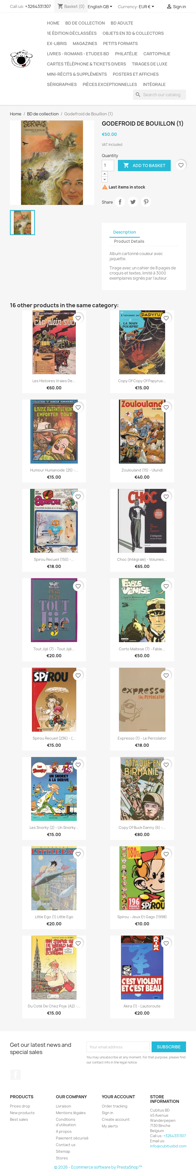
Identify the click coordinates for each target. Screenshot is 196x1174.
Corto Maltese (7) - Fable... (142, 648)
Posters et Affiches (136, 74)
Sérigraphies (62, 84)
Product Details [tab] (129, 241)
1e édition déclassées (72, 33)
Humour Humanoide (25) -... (54, 470)
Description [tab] (124, 232)
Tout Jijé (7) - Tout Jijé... (54, 648)
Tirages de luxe (149, 64)
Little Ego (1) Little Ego (54, 916)
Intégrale (154, 84)
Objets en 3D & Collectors (133, 33)
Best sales (19, 1119)
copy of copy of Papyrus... (142, 380)
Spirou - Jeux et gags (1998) (142, 916)
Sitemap (63, 1151)
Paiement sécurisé (72, 1138)
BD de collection (85, 23)
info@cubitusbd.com (168, 1146)
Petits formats (120, 43)
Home (53, 23)
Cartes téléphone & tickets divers (86, 64)
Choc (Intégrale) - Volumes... (142, 559)
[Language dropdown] (101, 7)
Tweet (133, 202)
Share (120, 202)
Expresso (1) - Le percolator (142, 738)
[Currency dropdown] (147, 7)
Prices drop (20, 1106)
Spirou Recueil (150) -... (54, 559)
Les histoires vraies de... (54, 380)
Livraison (63, 1106)
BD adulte (122, 23)
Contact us (66, 1144)
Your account (118, 1097)
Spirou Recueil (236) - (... (54, 738)
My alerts (110, 1126)
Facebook (15, 1075)
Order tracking (114, 1106)
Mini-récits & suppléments (77, 74)
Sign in (107, 1112)
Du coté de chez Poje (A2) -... (54, 1006)
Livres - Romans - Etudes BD (78, 54)
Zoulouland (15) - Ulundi (142, 470)
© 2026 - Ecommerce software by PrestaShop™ (98, 1167)
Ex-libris (57, 43)
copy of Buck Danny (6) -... (142, 827)
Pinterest (146, 202)
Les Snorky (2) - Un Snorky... (54, 827)
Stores (62, 1158)
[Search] (159, 95)
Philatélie (126, 54)
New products (22, 1112)
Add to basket (144, 165)
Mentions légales (71, 1112)
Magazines (85, 43)
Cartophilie (156, 54)
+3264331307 (38, 6)
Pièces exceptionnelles (110, 84)
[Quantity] (108, 165)
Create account (116, 1119)
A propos (64, 1131)
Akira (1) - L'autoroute (142, 1006)
